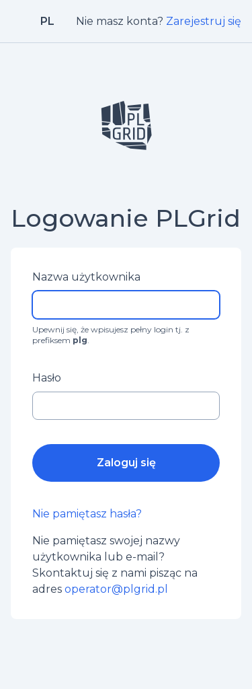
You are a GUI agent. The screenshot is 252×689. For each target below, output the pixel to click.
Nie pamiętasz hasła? (87, 513)
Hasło (46, 377)
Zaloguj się (126, 462)
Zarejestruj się (203, 21)
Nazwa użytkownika (86, 276)
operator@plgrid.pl (116, 589)
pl (47, 21)
